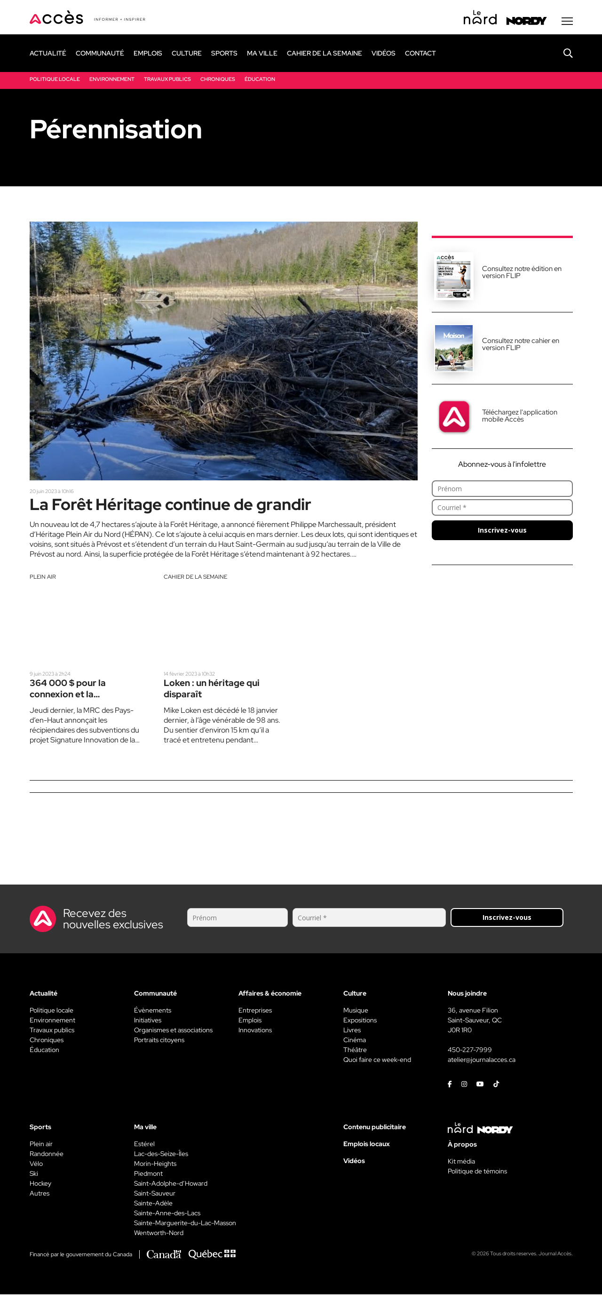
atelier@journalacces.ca (481, 1065)
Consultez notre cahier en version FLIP (520, 346)
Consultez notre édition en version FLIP (522, 274)
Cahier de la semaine (195, 580)
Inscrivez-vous (502, 531)
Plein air (43, 580)
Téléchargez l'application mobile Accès (519, 417)
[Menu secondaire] (567, 23)
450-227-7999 (470, 1055)
